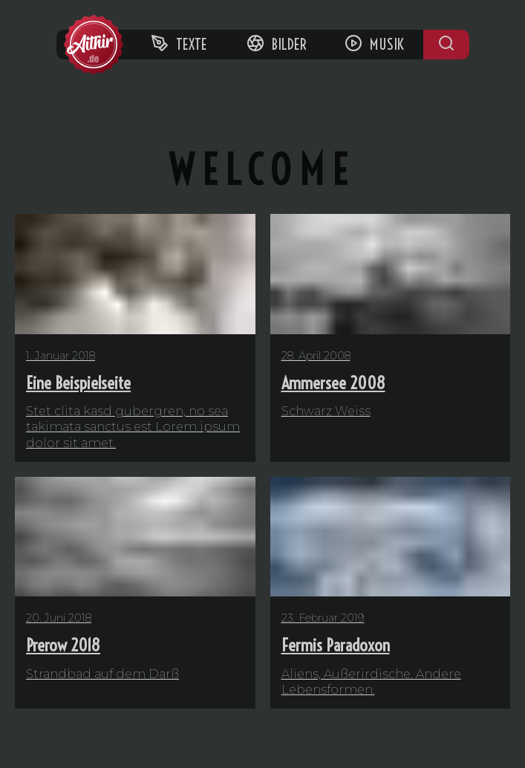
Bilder (277, 43)
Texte (179, 43)
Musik (374, 43)
